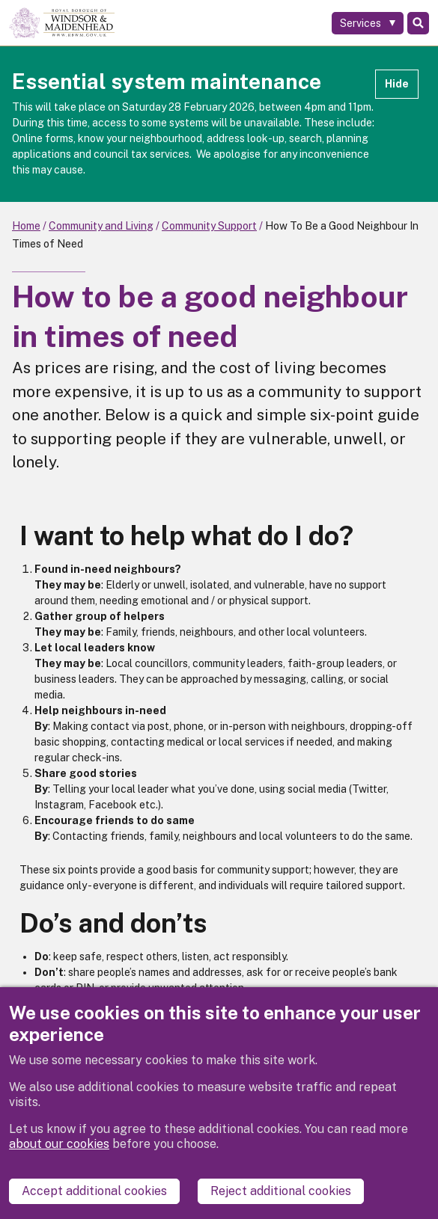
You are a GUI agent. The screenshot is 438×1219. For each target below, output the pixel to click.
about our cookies (59, 1144)
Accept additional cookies (94, 1191)
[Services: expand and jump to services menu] (368, 23)
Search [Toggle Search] (418, 23)
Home (26, 226)
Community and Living (101, 226)
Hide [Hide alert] (397, 84)
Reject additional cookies (280, 1191)
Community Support (209, 226)
